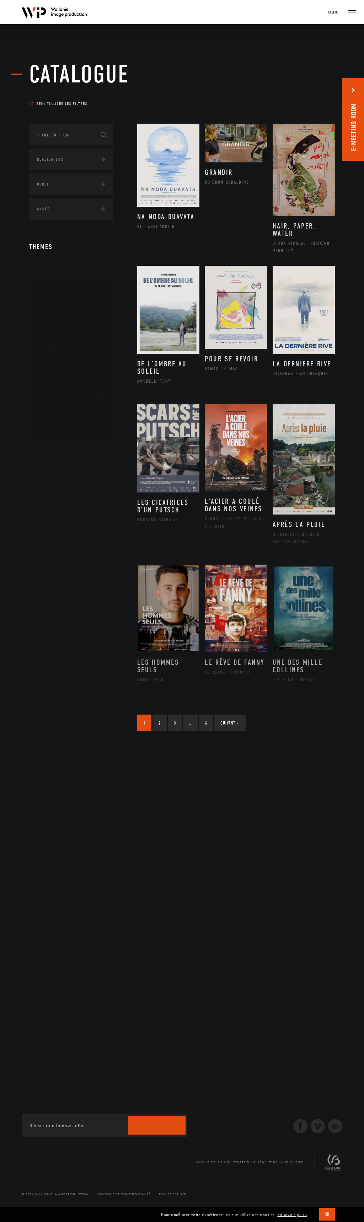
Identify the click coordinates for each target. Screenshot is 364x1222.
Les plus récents (310, 93)
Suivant (229, 723)
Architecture (59, 292)
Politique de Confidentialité (123, 1194)
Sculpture (55, 416)
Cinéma (52, 325)
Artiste (52, 314)
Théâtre (52, 427)
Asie (48, 507)
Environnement (62, 575)
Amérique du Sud (64, 496)
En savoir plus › (292, 1214)
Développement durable (71, 564)
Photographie (60, 405)
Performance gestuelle (71, 393)
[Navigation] (335, 12)
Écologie (46, 542)
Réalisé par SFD (173, 1194)
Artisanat (55, 303)
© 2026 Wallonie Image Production (55, 1194)
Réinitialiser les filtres (58, 103)
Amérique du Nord (66, 484)
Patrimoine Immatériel (70, 371)
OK (327, 1214)
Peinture (53, 382)
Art (40, 270)
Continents (49, 451)
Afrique (53, 473)
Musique (54, 360)
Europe (51, 518)
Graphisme (56, 337)
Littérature (57, 348)
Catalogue (79, 74)
